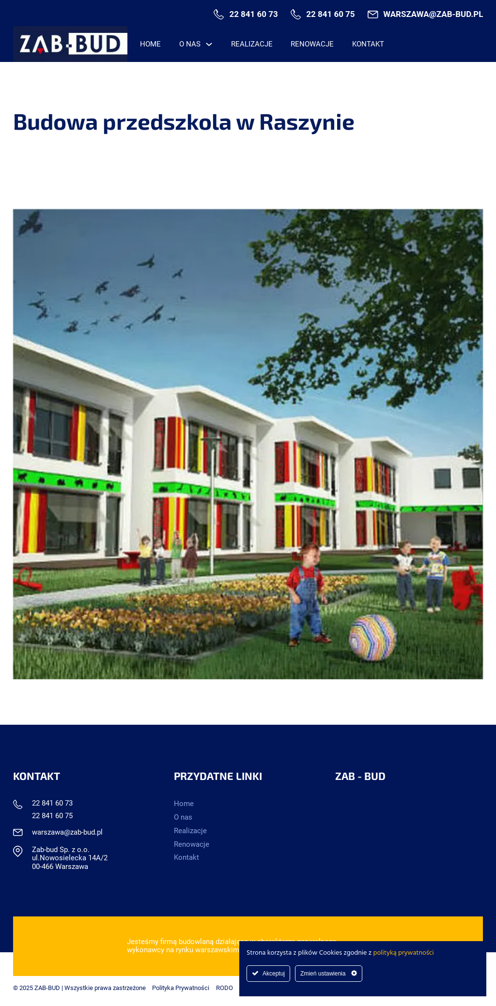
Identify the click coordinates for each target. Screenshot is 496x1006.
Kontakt (368, 44)
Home (150, 44)
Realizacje (252, 44)
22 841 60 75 (330, 14)
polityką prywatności (403, 953)
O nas (190, 44)
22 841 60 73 (253, 14)
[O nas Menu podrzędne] (209, 44)
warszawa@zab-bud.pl (433, 14)
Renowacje (312, 44)
